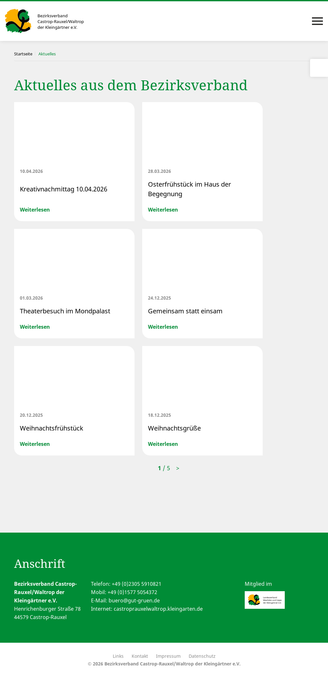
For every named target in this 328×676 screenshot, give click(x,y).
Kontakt (140, 656)
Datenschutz (202, 656)
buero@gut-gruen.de (134, 600)
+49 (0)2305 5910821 (136, 583)
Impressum (168, 656)
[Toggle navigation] (317, 21)
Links (118, 656)
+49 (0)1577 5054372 (132, 592)
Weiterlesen (35, 209)
